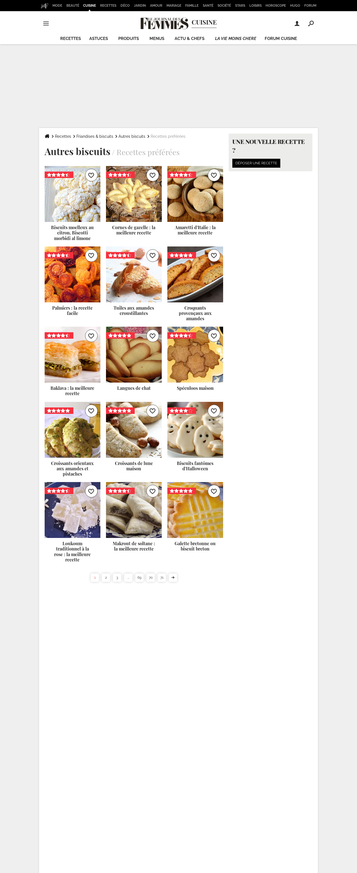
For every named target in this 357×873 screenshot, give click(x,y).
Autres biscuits (132, 136)
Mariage (174, 6)
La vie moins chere (235, 38)
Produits (128, 38)
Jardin (140, 6)
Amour (156, 6)
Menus (156, 38)
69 (139, 578)
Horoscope (276, 6)
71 (161, 578)
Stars (240, 6)
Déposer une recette (256, 163)
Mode (57, 6)
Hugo (295, 6)
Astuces (98, 38)
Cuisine (89, 6)
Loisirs (255, 6)
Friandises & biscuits (94, 136)
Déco (125, 6)
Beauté (72, 6)
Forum (310, 6)
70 (151, 578)
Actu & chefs (189, 38)
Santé (208, 6)
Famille (192, 6)
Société (224, 6)
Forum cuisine (281, 38)
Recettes (108, 6)
